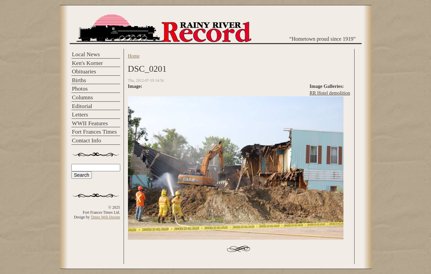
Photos (80, 88)
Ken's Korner (87, 63)
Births (79, 80)
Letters (80, 114)
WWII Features (90, 123)
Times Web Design (105, 217)
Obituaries (84, 71)
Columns (82, 97)
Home (134, 56)
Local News (86, 54)
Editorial (82, 106)
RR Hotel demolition (329, 93)
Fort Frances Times (94, 132)
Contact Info (86, 140)
